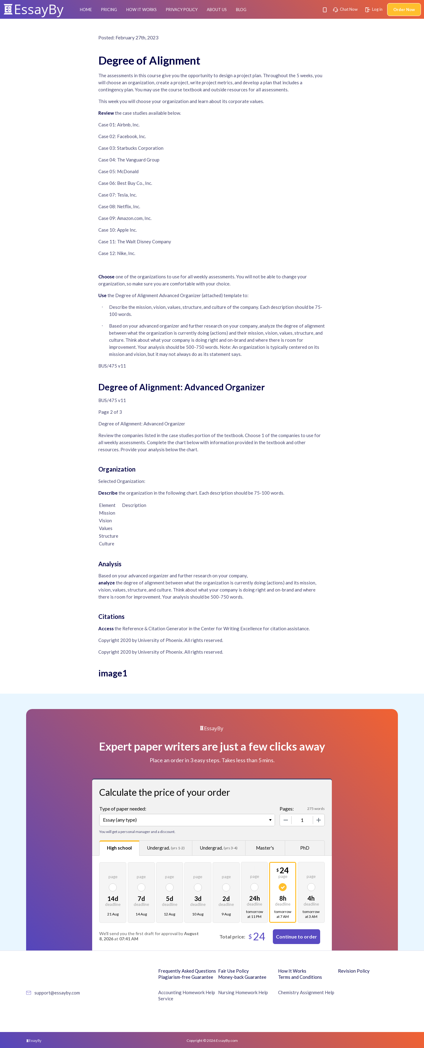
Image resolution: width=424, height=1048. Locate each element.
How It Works (141, 9)
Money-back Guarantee (242, 977)
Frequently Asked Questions (187, 971)
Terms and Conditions (300, 977)
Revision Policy (354, 971)
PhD (304, 848)
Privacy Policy (182, 9)
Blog (241, 9)
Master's (265, 848)
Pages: (287, 808)
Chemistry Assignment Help (306, 992)
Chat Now (345, 9)
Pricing (109, 9)
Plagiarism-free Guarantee (185, 977)
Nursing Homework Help (243, 992)
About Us (217, 9)
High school (119, 848)
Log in (374, 9)
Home (86, 9)
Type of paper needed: (122, 808)
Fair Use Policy (233, 971)
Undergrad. (166, 848)
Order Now (404, 9)
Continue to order (296, 936)
